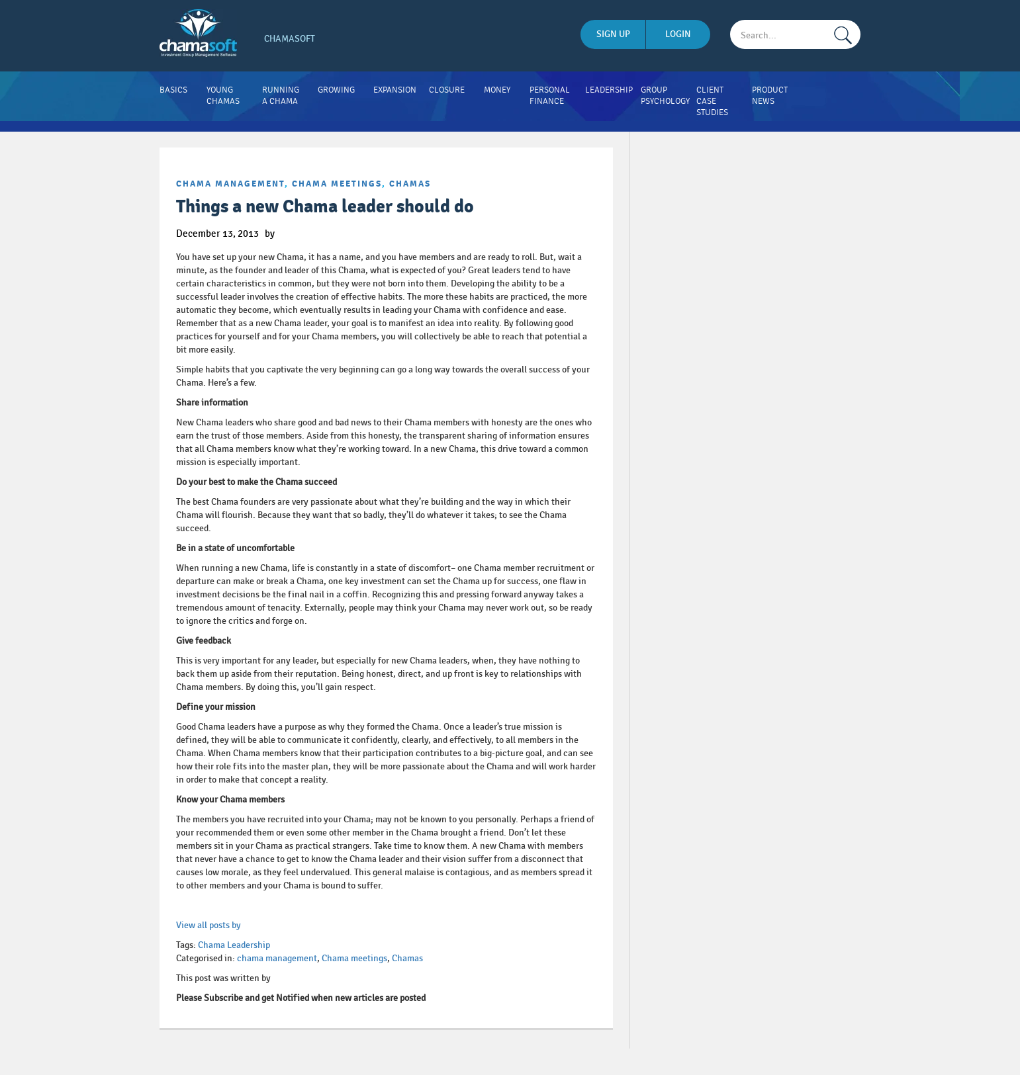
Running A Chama (280, 95)
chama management (230, 184)
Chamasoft (289, 38)
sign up (613, 34)
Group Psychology (665, 95)
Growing (336, 90)
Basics (173, 90)
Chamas (410, 184)
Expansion (394, 90)
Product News (770, 95)
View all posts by (208, 925)
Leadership (609, 90)
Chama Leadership (234, 945)
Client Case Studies (712, 101)
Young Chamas (223, 95)
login (678, 34)
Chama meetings (337, 184)
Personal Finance (550, 95)
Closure (447, 90)
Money (497, 90)
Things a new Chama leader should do (325, 206)
